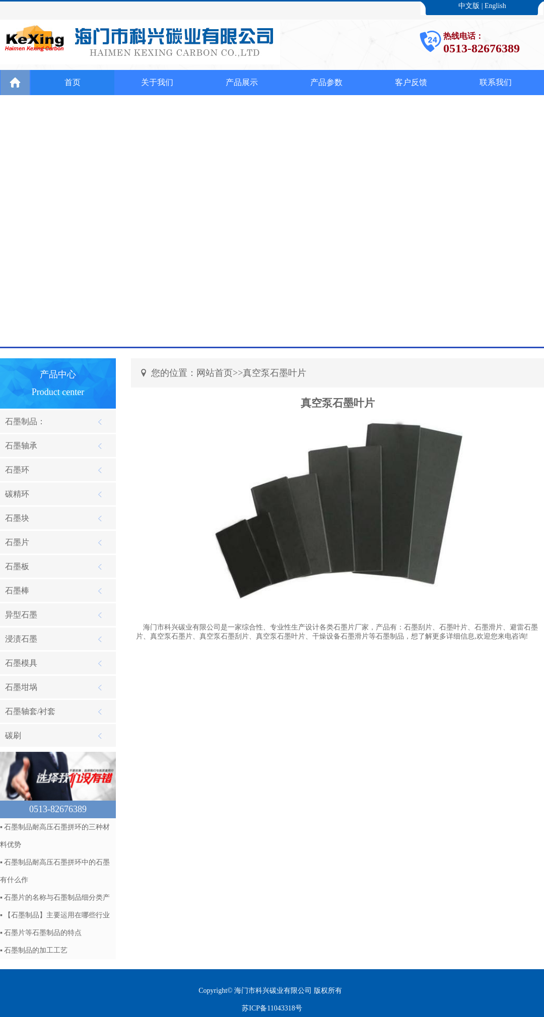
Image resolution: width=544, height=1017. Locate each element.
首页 (72, 82)
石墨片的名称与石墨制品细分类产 (57, 897)
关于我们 (157, 82)
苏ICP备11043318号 (272, 1008)
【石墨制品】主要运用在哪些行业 (57, 915)
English (495, 6)
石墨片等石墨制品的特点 (43, 932)
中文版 (469, 6)
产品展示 (242, 82)
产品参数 (326, 82)
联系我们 (496, 82)
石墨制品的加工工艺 (35, 950)
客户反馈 (411, 82)
